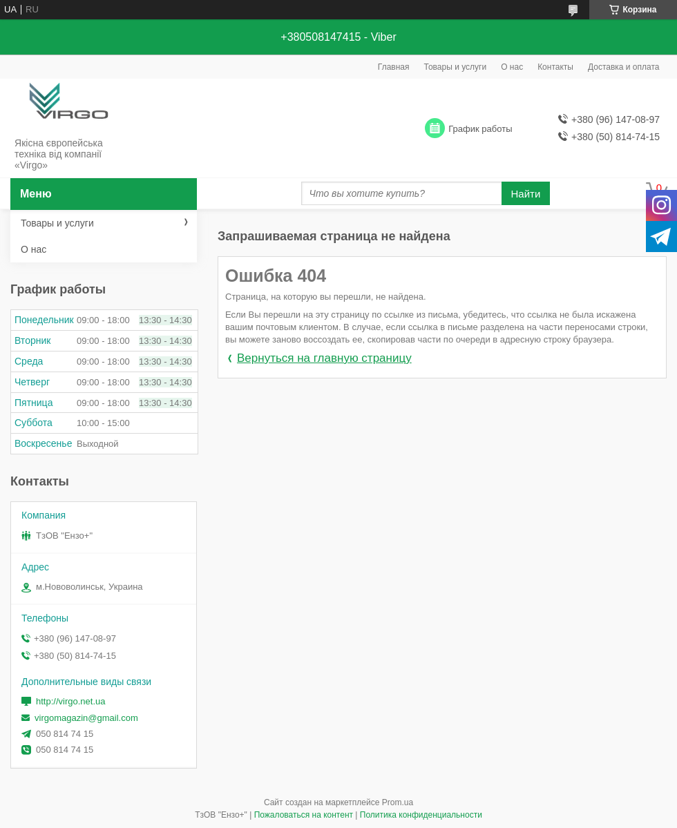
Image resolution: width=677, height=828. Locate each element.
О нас (512, 67)
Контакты (555, 67)
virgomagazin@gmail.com (86, 718)
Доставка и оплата (624, 67)
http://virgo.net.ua (70, 701)
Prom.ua (397, 802)
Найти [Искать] (526, 194)
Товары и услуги (455, 67)
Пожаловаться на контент (303, 815)
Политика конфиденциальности (421, 815)
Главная (394, 67)
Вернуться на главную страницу (324, 358)
